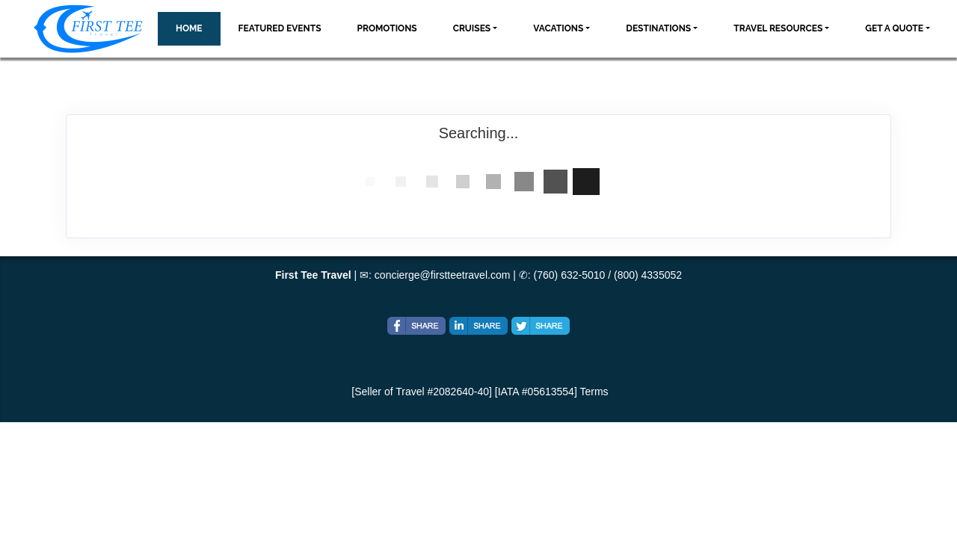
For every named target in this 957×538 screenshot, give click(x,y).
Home (189, 28)
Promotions (387, 28)
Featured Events (280, 28)
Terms (593, 392)
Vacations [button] (558, 28)
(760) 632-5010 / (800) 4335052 (608, 275)
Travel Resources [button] (777, 28)
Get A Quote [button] (894, 28)
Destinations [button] (658, 28)
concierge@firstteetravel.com (443, 275)
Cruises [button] (472, 28)
